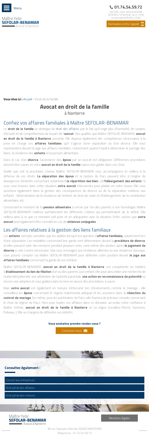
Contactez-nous (72, 330)
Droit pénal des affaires (20, 387)
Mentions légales (119, 418)
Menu (18, 8)
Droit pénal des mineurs (20, 395)
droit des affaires (67, 128)
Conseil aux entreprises (20, 380)
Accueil (27, 99)
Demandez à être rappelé (123, 24)
